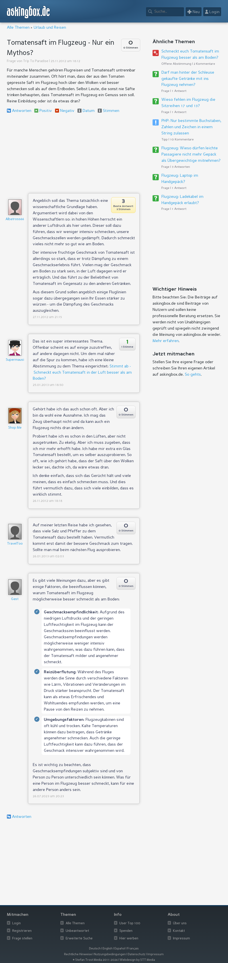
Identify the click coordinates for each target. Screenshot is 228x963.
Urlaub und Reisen (50, 28)
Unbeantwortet (77, 931)
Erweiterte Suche (79, 938)
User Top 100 (129, 923)
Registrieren (22, 931)
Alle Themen (18, 28)
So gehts (193, 375)
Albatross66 (15, 219)
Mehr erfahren (166, 341)
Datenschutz (136, 954)
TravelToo (15, 543)
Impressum (181, 938)
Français (133, 948)
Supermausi (15, 360)
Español (119, 948)
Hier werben (128, 938)
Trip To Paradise (35, 61)
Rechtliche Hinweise (78, 954)
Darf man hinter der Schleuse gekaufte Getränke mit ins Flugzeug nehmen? (187, 79)
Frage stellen (22, 938)
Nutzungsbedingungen (110, 954)
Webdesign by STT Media (137, 960)
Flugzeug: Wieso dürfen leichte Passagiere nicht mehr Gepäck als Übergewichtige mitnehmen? (190, 154)
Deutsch (95, 948)
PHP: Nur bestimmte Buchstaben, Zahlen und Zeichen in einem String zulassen (191, 127)
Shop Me (15, 428)
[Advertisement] (73, 153)
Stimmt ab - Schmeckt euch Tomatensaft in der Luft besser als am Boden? (82, 372)
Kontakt (179, 931)
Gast (14, 599)
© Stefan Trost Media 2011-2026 (95, 960)
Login (16, 923)
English (107, 948)
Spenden (125, 931)
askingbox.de (28, 12)
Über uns (180, 923)
